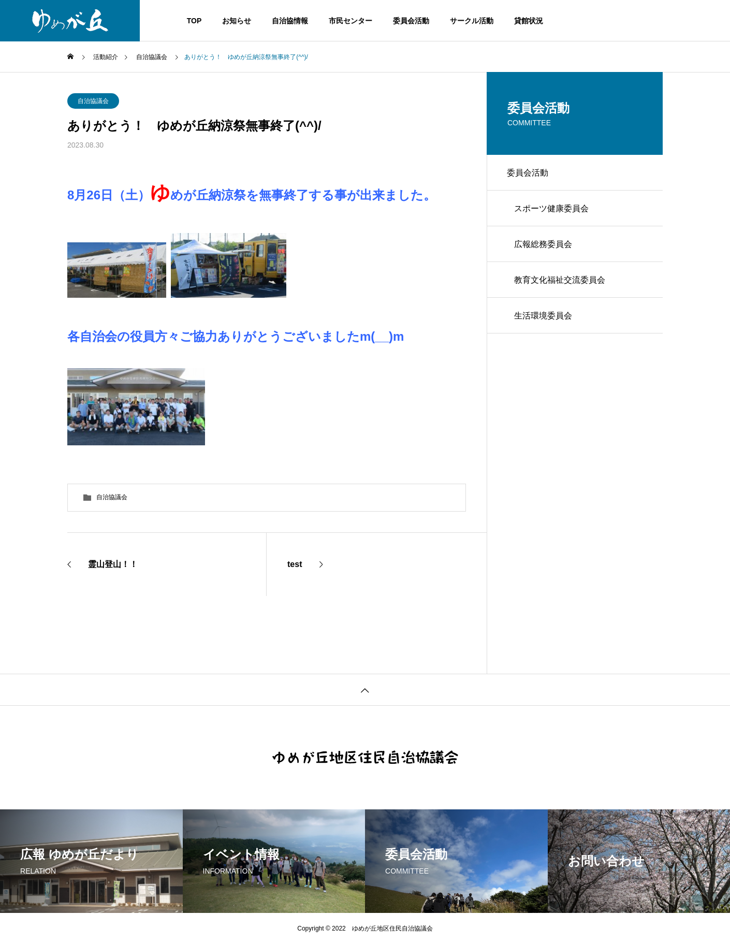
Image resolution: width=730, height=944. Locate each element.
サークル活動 (471, 21)
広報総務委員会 (544, 245)
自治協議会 (93, 101)
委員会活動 (411, 21)
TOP (194, 21)
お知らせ (236, 21)
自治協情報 (290, 21)
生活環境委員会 (544, 317)
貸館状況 (528, 21)
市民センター (350, 21)
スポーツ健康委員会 (552, 209)
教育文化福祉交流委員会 (560, 281)
